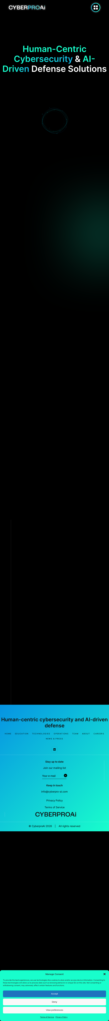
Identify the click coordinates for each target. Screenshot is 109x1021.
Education (22, 734)
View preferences (54, 1010)
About (86, 734)
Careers (99, 734)
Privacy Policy (62, 1017)
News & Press (54, 739)
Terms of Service (47, 1017)
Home (8, 734)
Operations (61, 734)
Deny (54, 1002)
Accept (54, 993)
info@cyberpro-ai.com (54, 792)
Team (75, 734)
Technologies (41, 734)
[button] (104, 974)
